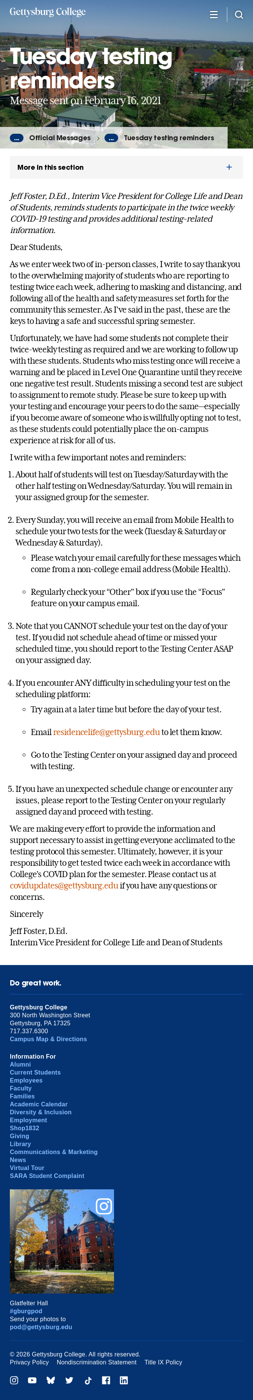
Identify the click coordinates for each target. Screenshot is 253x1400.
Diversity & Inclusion (41, 1112)
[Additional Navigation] (213, 14)
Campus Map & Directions (48, 1039)
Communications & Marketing (54, 1152)
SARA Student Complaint (47, 1176)
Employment (28, 1120)
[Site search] (239, 14)
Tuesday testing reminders (169, 137)
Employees (26, 1080)
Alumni (20, 1064)
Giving (19, 1136)
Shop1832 (24, 1128)
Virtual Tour (27, 1168)
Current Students (35, 1072)
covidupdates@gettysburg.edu (64, 885)
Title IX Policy (163, 1362)
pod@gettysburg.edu (41, 1327)
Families (22, 1096)
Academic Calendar (39, 1104)
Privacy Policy (29, 1362)
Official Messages (60, 137)
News (18, 1160)
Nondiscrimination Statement (97, 1362)
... (16, 138)
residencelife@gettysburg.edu (106, 732)
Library (20, 1144)
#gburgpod (26, 1311)
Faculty (21, 1088)
